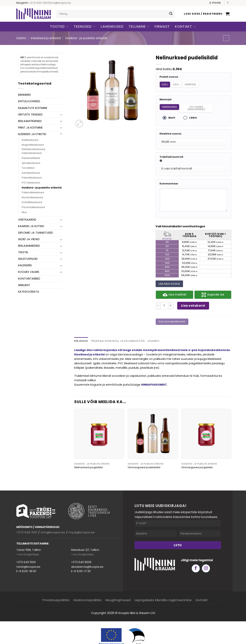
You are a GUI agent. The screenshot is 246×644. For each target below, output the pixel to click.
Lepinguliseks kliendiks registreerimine (163, 590)
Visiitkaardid (27, 220)
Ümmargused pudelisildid (144, 457)
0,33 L (165, 83)
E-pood (215, 2)
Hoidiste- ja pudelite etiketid (86, 38)
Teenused (85, 26)
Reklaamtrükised (30, 121)
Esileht (21, 38)
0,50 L (177, 83)
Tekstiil (23, 252)
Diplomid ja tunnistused (35, 233)
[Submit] (171, 14)
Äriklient (24, 285)
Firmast (162, 26)
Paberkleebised (32, 177)
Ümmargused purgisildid (197, 457)
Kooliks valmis (28, 272)
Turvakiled (28, 167)
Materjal (165, 97)
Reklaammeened (29, 246)
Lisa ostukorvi (193, 296)
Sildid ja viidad (29, 239)
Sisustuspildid (28, 259)
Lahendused (112, 26)
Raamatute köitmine (32, 108)
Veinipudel (193, 83)
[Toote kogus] (164, 296)
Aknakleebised (31, 163)
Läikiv (192, 114)
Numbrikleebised (32, 197)
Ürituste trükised (30, 114)
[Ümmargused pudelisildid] (153, 424)
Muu (24, 212)
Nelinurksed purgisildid (88, 457)
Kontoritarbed (29, 279)
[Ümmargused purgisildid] (206, 424)
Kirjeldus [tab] (81, 331)
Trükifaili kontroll (171, 151)
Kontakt (185, 26)
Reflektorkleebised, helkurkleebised (34, 151)
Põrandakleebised (33, 207)
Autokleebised (31, 172)
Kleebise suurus (170, 129)
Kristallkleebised (32, 202)
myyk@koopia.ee (82, 522)
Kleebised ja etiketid (46, 38)
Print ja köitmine (30, 127)
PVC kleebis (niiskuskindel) (197, 105)
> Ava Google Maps (27, 544)
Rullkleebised (30, 140)
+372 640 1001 (38, 2)
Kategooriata (28, 292)
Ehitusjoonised (29, 101)
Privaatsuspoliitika (55, 590)
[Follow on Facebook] (228, 3)
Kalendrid (25, 265)
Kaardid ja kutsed (31, 226)
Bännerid (24, 95)
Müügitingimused (117, 590)
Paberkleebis (169, 104)
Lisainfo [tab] (154, 331)
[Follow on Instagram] (206, 558)
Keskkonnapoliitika (87, 590)
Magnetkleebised (33, 144)
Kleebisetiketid (31, 158)
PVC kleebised (31, 182)
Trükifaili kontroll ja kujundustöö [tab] (118, 331)
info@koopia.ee (60, 2)
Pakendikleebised (33, 192)
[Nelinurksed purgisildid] (99, 424)
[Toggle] (61, 114)
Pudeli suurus (169, 77)
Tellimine (139, 26)
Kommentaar (169, 176)
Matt (170, 114)
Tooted (59, 26)
